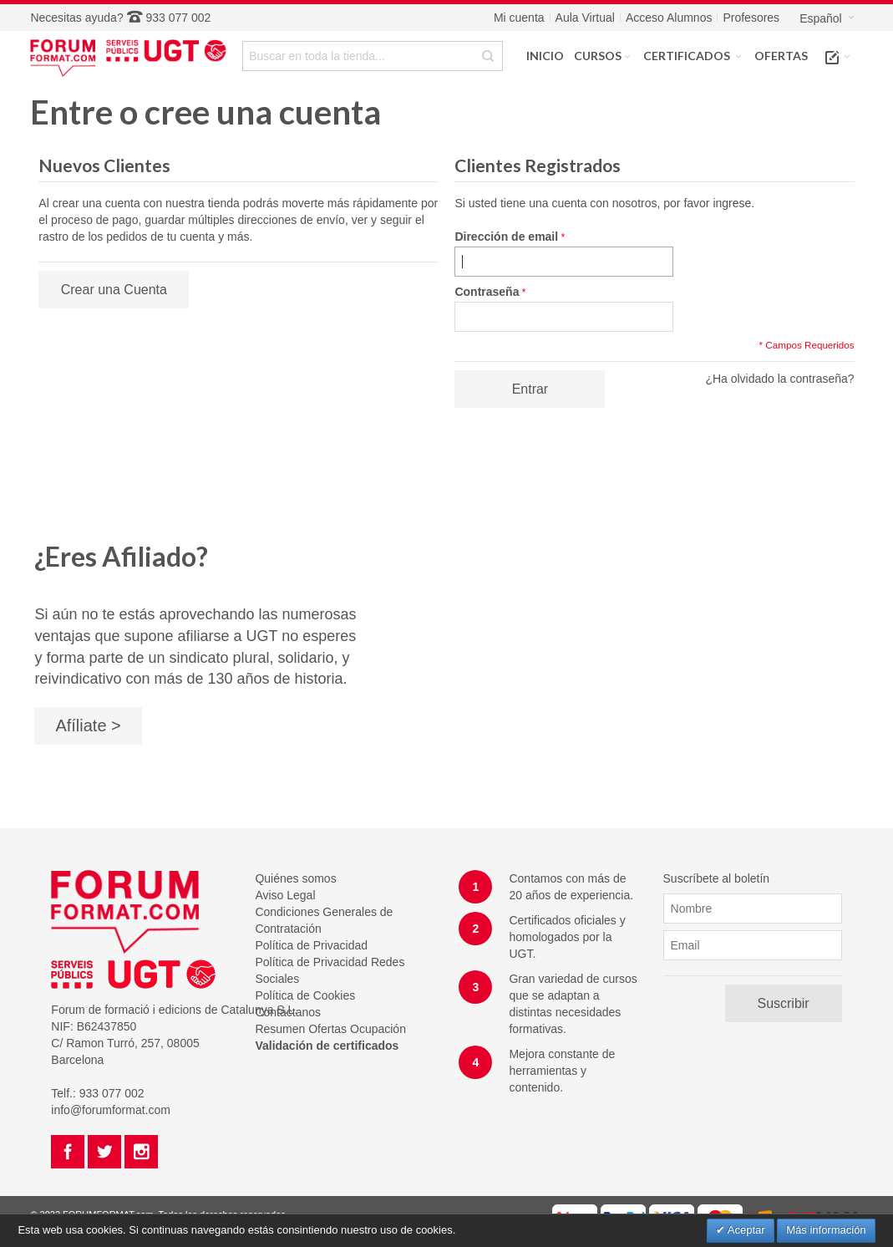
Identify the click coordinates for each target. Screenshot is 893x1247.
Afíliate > (87, 725)
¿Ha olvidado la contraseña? (779, 378)
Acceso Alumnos (669, 17)
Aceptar (745, 1230)
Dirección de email (506, 236)
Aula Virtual (585, 17)
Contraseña (486, 291)
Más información (825, 1230)
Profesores (751, 17)
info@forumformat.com (110, 1110)
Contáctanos (288, 1012)
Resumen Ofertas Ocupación (330, 1029)
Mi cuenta (519, 17)
